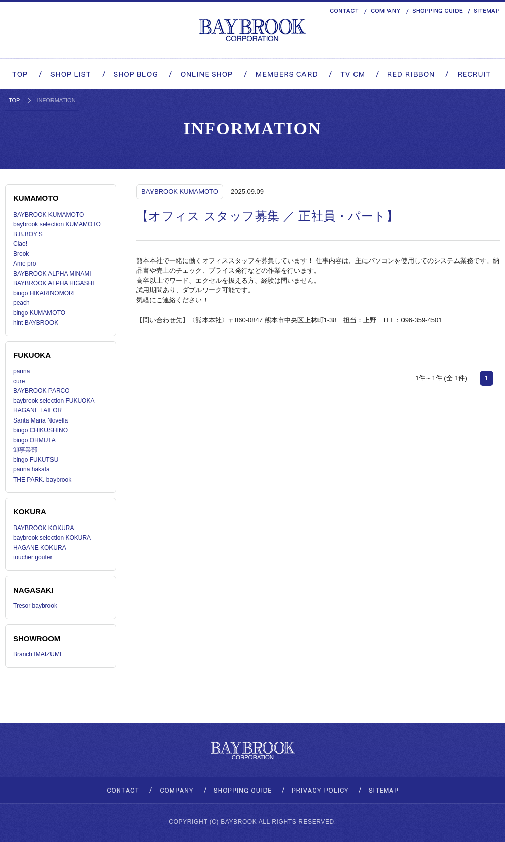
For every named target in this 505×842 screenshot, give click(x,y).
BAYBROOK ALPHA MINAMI (52, 273)
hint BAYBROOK (35, 322)
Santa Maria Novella (40, 420)
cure (19, 381)
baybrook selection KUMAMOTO (57, 224)
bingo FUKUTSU (35, 459)
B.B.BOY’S (28, 234)
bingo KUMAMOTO (39, 313)
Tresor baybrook (35, 605)
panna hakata (31, 469)
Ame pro (24, 263)
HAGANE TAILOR (37, 410)
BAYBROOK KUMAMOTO (48, 214)
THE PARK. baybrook (42, 479)
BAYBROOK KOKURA (43, 528)
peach (21, 302)
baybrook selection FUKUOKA (53, 400)
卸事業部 (25, 449)
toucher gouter (32, 557)
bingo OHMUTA (34, 440)
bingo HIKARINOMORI (44, 293)
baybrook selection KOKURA (52, 537)
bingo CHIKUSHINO (40, 430)
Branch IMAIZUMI (37, 654)
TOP (14, 100)
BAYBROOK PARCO (41, 390)
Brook (21, 253)
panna (21, 371)
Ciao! (20, 243)
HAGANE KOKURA (39, 547)
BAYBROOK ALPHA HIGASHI (53, 283)
